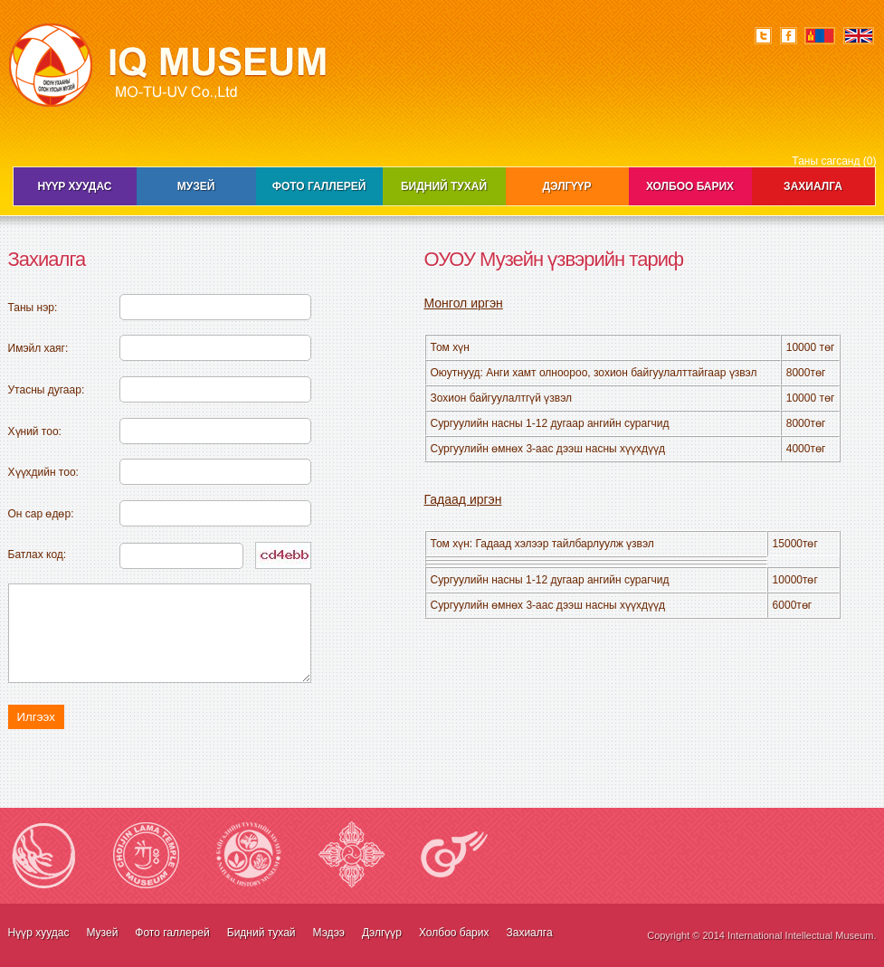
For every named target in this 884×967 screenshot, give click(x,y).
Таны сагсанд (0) (834, 161)
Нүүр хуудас (75, 186)
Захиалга (813, 186)
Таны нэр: (33, 307)
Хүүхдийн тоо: (43, 472)
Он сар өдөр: (41, 513)
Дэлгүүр (567, 186)
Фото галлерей (319, 186)
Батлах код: (37, 554)
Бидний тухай (444, 186)
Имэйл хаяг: (38, 348)
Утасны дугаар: (46, 390)
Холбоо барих (690, 186)
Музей (196, 186)
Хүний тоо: (35, 431)
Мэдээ (329, 932)
